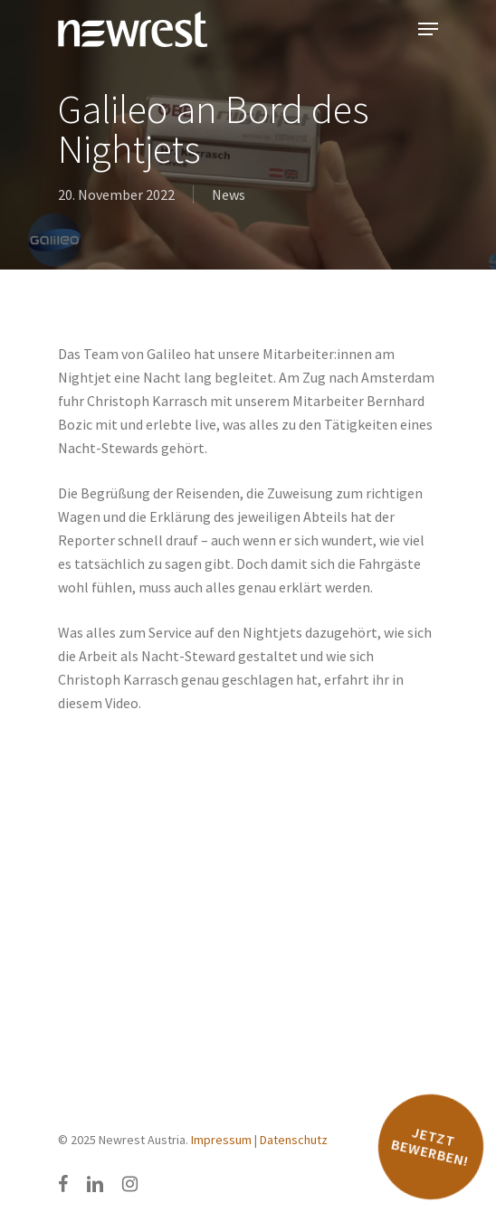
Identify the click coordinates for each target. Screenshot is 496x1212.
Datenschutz (294, 1140)
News (228, 194)
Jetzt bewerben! (429, 1146)
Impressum (221, 1140)
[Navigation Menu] (428, 29)
